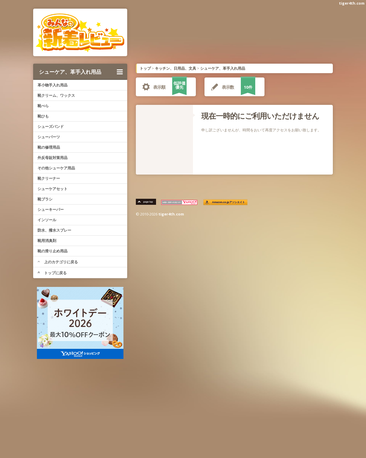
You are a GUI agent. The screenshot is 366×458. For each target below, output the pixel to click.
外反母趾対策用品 (52, 157)
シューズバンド (50, 126)
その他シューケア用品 (56, 168)
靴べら (43, 105)
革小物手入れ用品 (52, 85)
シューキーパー (50, 209)
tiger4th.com (352, 3)
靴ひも (43, 116)
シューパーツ (48, 136)
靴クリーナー (48, 178)
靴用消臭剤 (46, 240)
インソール (46, 219)
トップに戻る (52, 272)
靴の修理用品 (48, 147)
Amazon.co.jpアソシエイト (228, 202)
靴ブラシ (44, 199)
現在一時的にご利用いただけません (260, 116)
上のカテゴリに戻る (57, 261)
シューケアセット (52, 188)
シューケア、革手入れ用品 (81, 71)
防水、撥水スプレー (54, 230)
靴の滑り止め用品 (52, 250)
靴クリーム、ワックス (56, 95)
